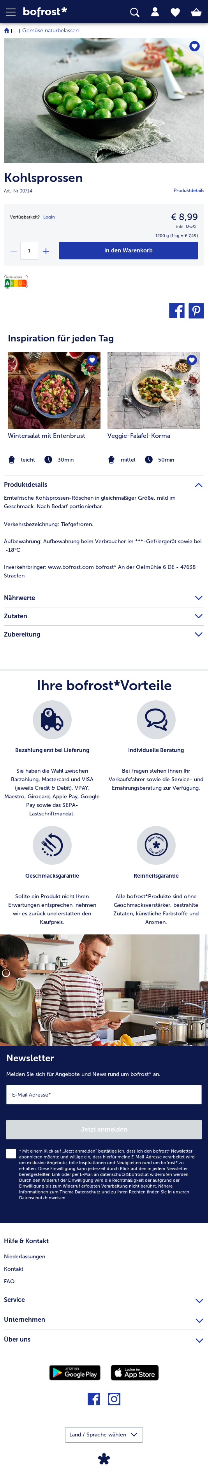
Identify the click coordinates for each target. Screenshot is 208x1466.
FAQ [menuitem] (9, 1281)
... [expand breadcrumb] (16, 30)
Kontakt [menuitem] (13, 1269)
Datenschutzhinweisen (42, 1197)
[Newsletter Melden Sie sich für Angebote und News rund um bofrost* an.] (104, 1134)
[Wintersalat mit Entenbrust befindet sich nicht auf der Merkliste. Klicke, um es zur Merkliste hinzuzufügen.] (92, 360)
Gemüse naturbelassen (50, 30)
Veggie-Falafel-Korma (139, 435)
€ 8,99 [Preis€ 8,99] (184, 216)
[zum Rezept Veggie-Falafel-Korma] (154, 390)
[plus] (45, 250)
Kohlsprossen (43, 178)
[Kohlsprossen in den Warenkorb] (128, 250)
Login (49, 217)
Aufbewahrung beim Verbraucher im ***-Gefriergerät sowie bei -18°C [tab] (102, 545)
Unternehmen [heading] (103, 1318)
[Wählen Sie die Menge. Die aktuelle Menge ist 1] (29, 250)
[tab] (155, 12)
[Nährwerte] (18, 282)
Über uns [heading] (103, 1338)
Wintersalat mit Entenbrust (46, 435)
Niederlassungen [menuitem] (24, 1256)
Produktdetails (189, 190)
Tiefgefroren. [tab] (48, 524)
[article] (104, 393)
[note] (154, 460)
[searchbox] (134, 13)
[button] (14, 12)
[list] (104, 817)
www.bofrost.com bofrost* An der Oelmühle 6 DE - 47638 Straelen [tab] (100, 571)
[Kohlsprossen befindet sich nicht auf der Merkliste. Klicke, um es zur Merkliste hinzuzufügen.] (194, 46)
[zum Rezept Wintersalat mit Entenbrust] (54, 390)
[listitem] (154, 409)
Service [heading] (103, 1298)
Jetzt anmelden (104, 1129)
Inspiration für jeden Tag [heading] (61, 338)
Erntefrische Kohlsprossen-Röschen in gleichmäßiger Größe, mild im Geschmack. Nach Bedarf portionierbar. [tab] (90, 502)
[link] (58, 12)
